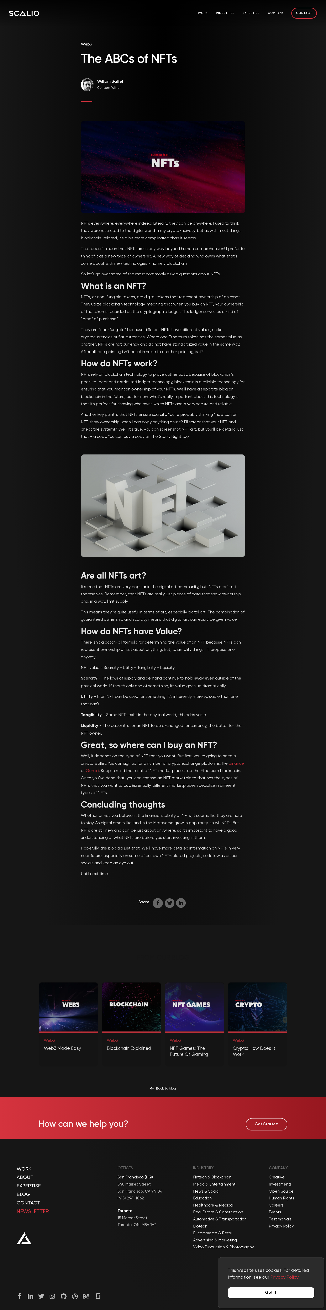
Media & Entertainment (214, 1184)
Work (203, 13)
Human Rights (281, 1198)
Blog (23, 1194)
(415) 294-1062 (130, 1198)
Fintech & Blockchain (212, 1177)
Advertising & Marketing (215, 1240)
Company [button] (276, 13)
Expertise (251, 13)
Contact (304, 13)
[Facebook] (20, 1296)
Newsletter (33, 1211)
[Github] (63, 1296)
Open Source (281, 1191)
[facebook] (158, 903)
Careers (276, 1205)
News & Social (206, 1191)
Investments (280, 1184)
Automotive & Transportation (220, 1219)
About (25, 1177)
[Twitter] (41, 1296)
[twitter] (170, 903)
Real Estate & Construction (218, 1212)
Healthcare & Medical (213, 1205)
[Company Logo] (24, 13)
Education (202, 1198)
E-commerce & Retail (212, 1233)
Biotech (200, 1226)
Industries (225, 13)
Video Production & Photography (223, 1247)
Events (275, 1212)
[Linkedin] (30, 1296)
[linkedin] (182, 903)
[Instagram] (52, 1296)
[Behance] (86, 1296)
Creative (277, 1177)
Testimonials (280, 1219)
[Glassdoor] (98, 1296)
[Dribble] (75, 1296)
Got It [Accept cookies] (270, 1293)
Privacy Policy (281, 1226)
